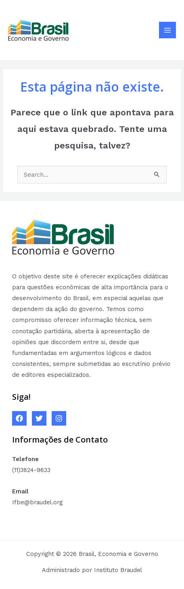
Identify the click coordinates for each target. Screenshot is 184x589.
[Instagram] (59, 418)
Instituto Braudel (118, 570)
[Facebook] (19, 418)
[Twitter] (39, 418)
